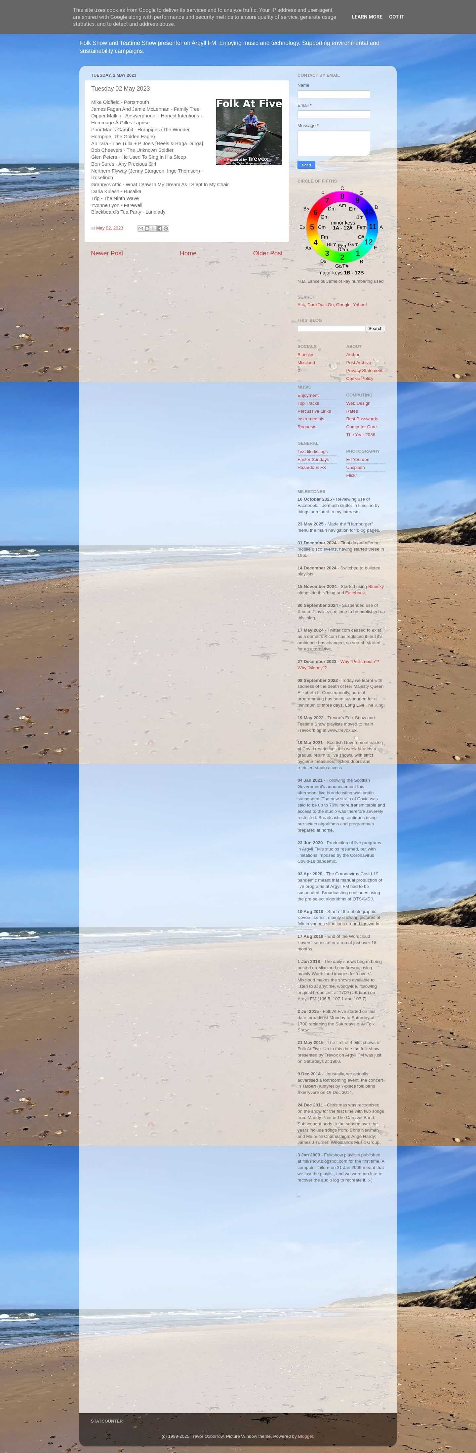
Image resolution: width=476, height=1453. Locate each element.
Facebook (355, 592)
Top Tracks (308, 403)
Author (353, 354)
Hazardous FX (312, 467)
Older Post (268, 253)
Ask (301, 304)
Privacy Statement (364, 370)
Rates (352, 411)
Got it (396, 17)
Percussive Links (314, 411)
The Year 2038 (361, 434)
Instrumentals (311, 418)
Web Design (358, 403)
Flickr (351, 475)
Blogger (305, 1436)
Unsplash (355, 467)
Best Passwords (362, 418)
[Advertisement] (341, 1307)
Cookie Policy (360, 378)
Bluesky (305, 354)
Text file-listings (313, 451)
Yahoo (359, 304)
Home (188, 253)
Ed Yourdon (358, 459)
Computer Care (361, 426)
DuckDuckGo (320, 304)
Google (343, 304)
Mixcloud (306, 362)
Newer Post (107, 253)
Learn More (367, 17)
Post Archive (358, 362)
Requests (307, 426)
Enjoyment (308, 395)
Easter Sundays (313, 459)
